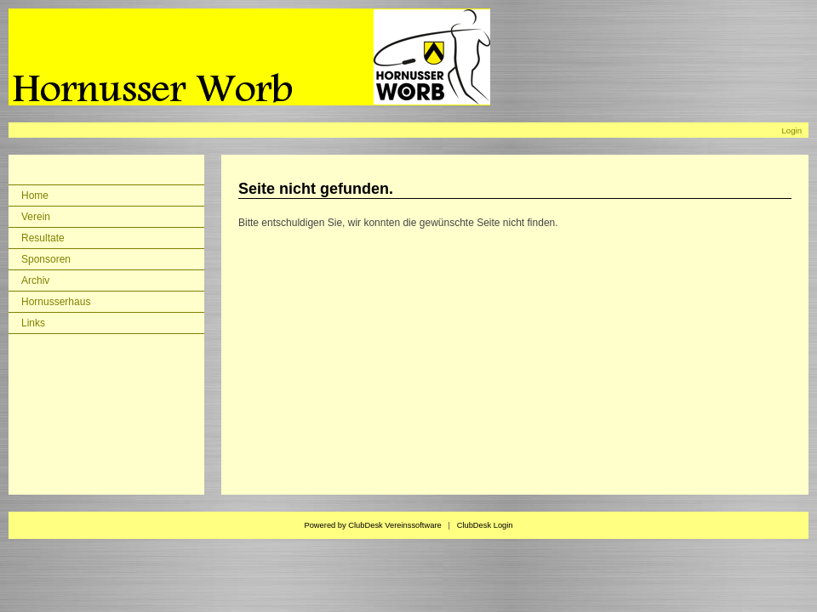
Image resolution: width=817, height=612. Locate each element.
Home (35, 195)
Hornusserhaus (55, 302)
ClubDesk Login (485, 525)
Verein (35, 217)
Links (33, 323)
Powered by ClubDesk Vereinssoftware (372, 525)
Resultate (43, 238)
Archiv (35, 280)
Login (792, 130)
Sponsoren (46, 259)
